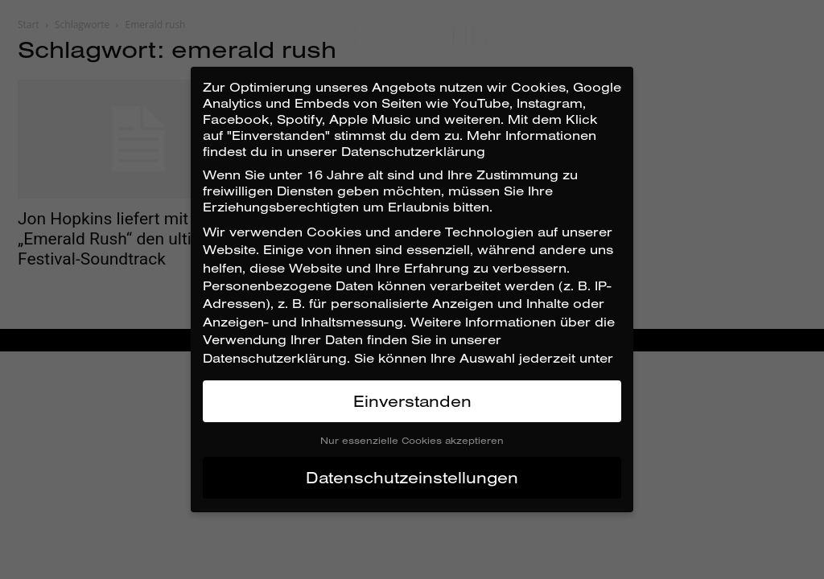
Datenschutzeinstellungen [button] (412, 477)
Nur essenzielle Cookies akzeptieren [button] (412, 440)
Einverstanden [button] (412, 401)
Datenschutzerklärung (275, 358)
